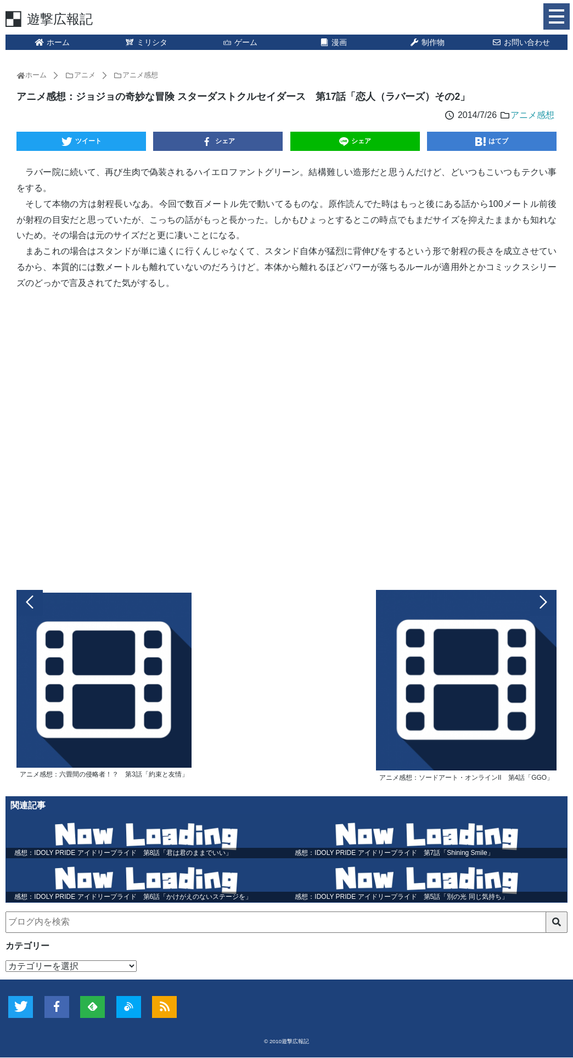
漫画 (333, 42)
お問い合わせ (521, 42)
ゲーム (239, 42)
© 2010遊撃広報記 (286, 1042)
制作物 (427, 42)
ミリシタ (146, 42)
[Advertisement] (286, 437)
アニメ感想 (532, 115)
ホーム (52, 42)
